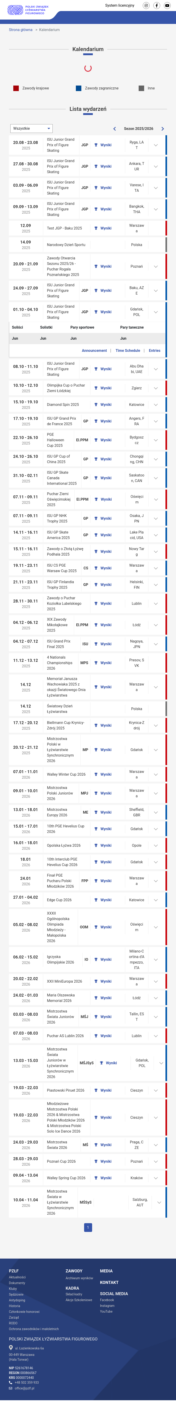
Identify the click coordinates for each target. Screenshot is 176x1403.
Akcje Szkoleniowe (79, 1283)
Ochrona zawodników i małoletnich (34, 1312)
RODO (13, 1306)
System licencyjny (119, 5)
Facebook (107, 1283)
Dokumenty (17, 1266)
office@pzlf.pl (21, 1372)
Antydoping (17, 1283)
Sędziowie (16, 1278)
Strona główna (21, 30)
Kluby (13, 1272)
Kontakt (109, 1265)
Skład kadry (74, 1278)
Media (106, 1254)
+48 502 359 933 (24, 1366)
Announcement (94, 344)
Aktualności (17, 1260)
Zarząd (14, 1301)
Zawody (74, 1254)
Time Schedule (128, 344)
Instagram (107, 1289)
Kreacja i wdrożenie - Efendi (130, 1393)
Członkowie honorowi (24, 1295)
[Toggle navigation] (167, 17)
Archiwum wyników (79, 1261)
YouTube (106, 1295)
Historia (14, 1289)
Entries (154, 344)
